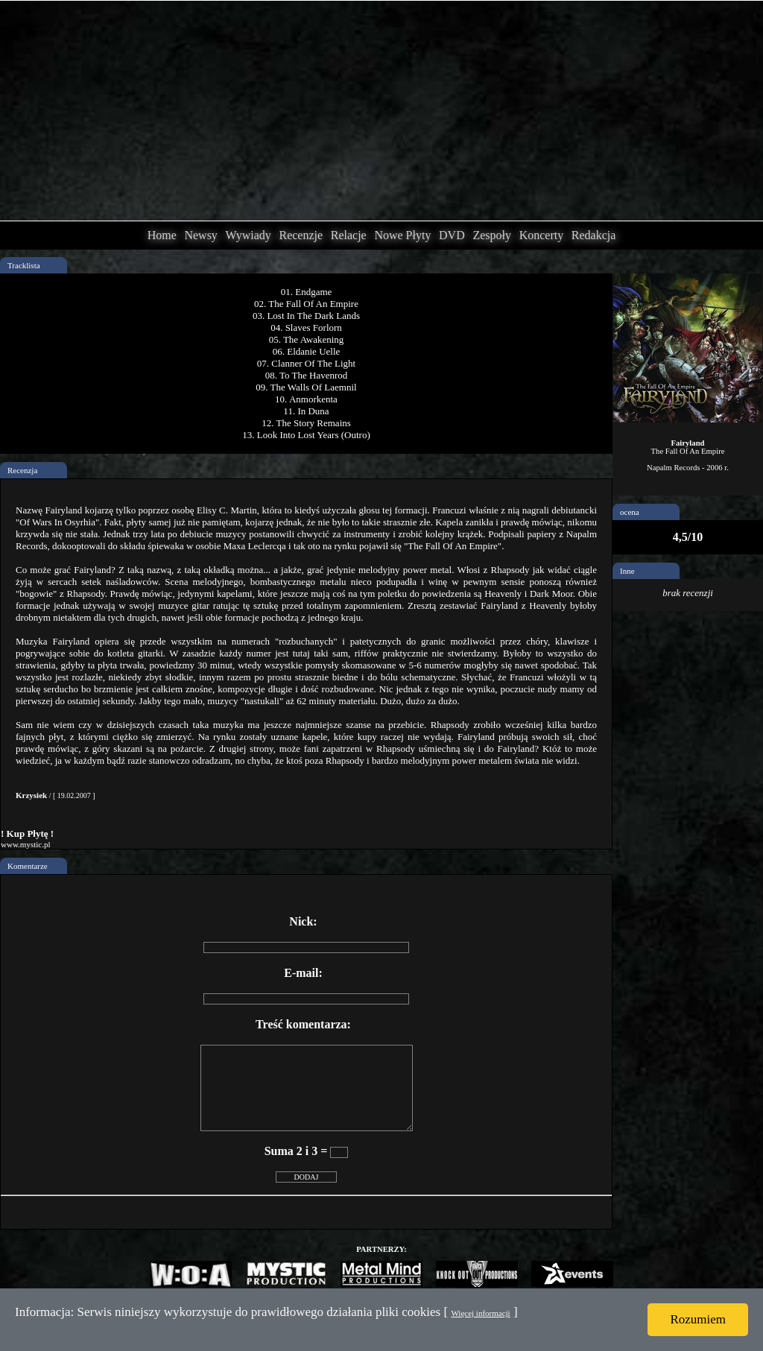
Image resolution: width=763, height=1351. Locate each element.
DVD (452, 235)
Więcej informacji (480, 1313)
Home (162, 235)
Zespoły (491, 235)
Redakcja (594, 235)
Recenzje (301, 235)
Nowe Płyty (402, 235)
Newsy (200, 235)
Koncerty (541, 235)
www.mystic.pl (26, 844)
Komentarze (27, 865)
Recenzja (22, 470)
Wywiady (248, 235)
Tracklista (23, 265)
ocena (629, 511)
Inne (627, 570)
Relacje (349, 235)
